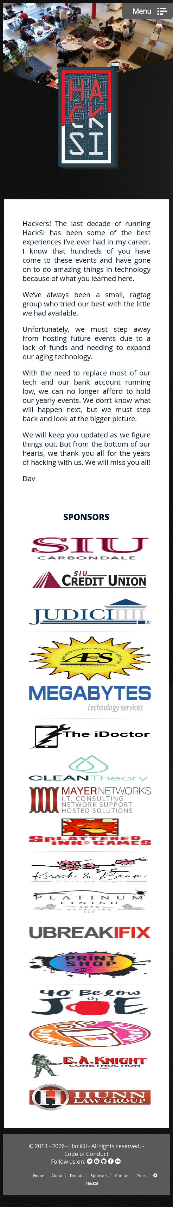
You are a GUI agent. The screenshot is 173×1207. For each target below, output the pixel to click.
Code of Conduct (86, 1154)
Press (141, 1175)
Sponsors (99, 1175)
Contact (122, 1175)
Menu (142, 11)
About (57, 1175)
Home (38, 1175)
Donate (76, 1175)
